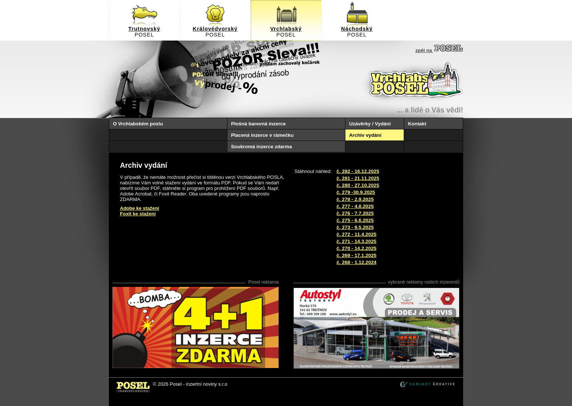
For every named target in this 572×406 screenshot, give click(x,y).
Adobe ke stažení (139, 208)
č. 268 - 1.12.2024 (356, 262)
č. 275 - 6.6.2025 (355, 220)
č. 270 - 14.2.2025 (356, 248)
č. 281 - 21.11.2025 (358, 178)
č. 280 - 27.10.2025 (358, 185)
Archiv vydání (365, 135)
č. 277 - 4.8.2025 (355, 206)
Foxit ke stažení (138, 213)
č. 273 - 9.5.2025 (355, 227)
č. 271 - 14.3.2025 (356, 241)
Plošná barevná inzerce (258, 123)
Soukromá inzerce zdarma (261, 146)
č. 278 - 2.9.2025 (355, 199)
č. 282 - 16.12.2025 (358, 171)
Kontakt (417, 123)
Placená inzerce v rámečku (262, 135)
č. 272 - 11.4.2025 (356, 234)
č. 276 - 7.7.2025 (355, 213)
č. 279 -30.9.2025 (356, 192)
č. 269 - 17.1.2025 (356, 255)
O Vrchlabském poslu (138, 123)
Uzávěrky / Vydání (370, 123)
